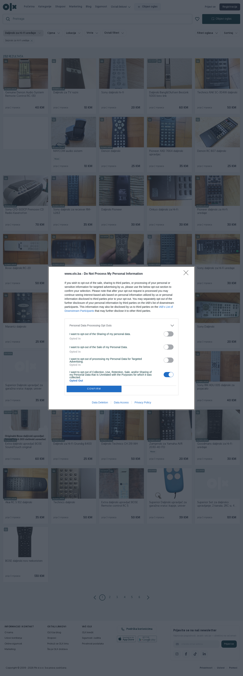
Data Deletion (100, 402)
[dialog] (121, 338)
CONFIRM (94, 388)
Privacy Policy (143, 402)
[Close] (187, 274)
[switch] (169, 333)
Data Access (121, 402)
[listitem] (121, 326)
